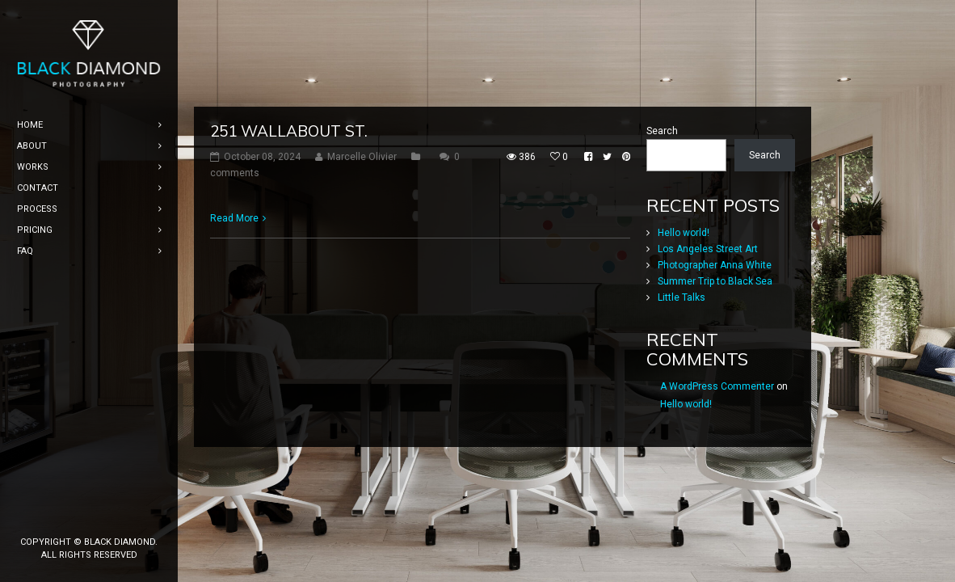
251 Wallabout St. (289, 144)
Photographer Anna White (715, 279)
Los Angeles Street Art (708, 262)
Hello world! (683, 246)
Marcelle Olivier (362, 170)
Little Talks (681, 311)
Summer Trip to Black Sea (715, 295)
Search (662, 144)
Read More (234, 232)
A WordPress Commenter (717, 400)
